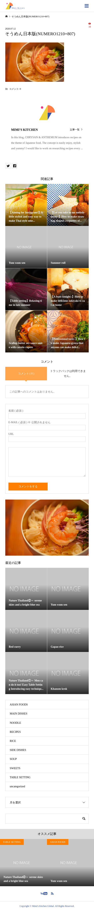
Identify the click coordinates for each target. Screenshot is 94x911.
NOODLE (15, 722)
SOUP (13, 759)
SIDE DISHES (18, 750)
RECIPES (15, 731)
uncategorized (17, 786)
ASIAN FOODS (19, 704)
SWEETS (15, 768)
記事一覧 (75, 129)
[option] (23, 862)
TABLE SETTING (20, 777)
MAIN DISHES (18, 713)
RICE (13, 740)
